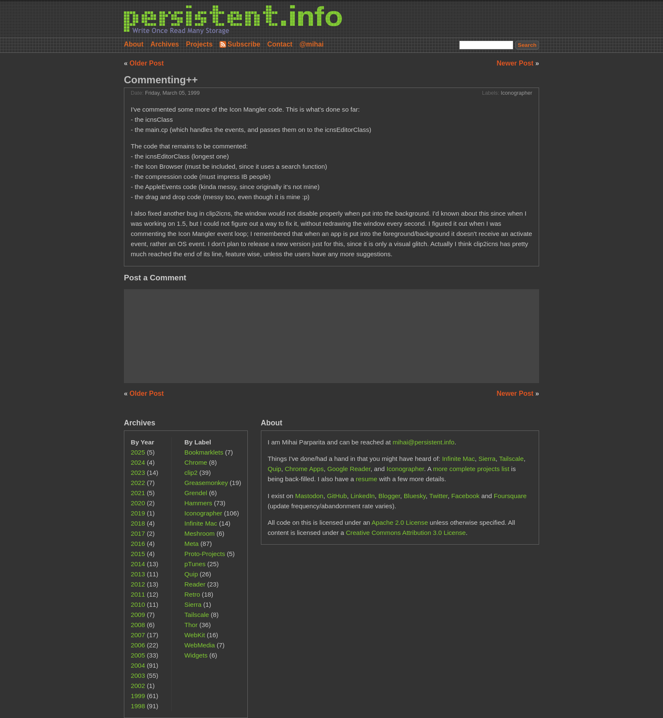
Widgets (196, 655)
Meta (191, 543)
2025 (138, 452)
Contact (280, 44)
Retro (192, 594)
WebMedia (199, 645)
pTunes (194, 563)
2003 (138, 675)
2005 (138, 655)
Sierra (193, 604)
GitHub (337, 495)
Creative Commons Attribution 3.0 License (406, 532)
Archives (165, 44)
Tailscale (196, 614)
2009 (138, 614)
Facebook (465, 495)
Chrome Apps (304, 468)
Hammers (198, 503)
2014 (138, 563)
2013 (138, 574)
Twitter (438, 495)
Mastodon (309, 495)
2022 (138, 482)
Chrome (195, 462)
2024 (138, 462)
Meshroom (199, 533)
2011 (138, 594)
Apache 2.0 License (400, 522)
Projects (199, 44)
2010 (138, 604)
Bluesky (415, 495)
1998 (138, 706)
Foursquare (510, 495)
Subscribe (243, 44)
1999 (138, 695)
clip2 (190, 472)
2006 (138, 645)
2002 (138, 685)
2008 (138, 624)
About (133, 44)
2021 (138, 492)
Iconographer (516, 93)
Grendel (195, 492)
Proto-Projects (204, 553)
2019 (138, 513)
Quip (191, 574)
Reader (194, 584)
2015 (138, 553)
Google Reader (348, 468)
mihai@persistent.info (423, 442)
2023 (138, 472)
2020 (138, 503)
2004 (138, 665)
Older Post (146, 63)
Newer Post (516, 63)
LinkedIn (363, 495)
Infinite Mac (200, 523)
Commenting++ (161, 79)
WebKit (194, 635)
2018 (138, 523)
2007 (138, 635)
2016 (138, 543)
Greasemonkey (206, 482)
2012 (138, 584)
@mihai (311, 44)
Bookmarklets (203, 452)
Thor (190, 624)
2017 (138, 533)
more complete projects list (471, 468)
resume (367, 478)
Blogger (389, 495)
